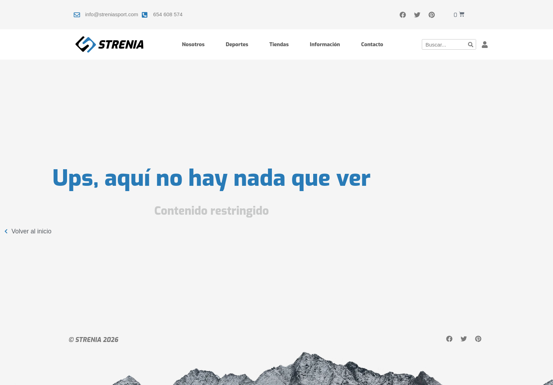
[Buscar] (470, 44)
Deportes (237, 44)
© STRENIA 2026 (93, 340)
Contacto (372, 44)
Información (325, 44)
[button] (485, 44)
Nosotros (193, 44)
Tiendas (279, 44)
